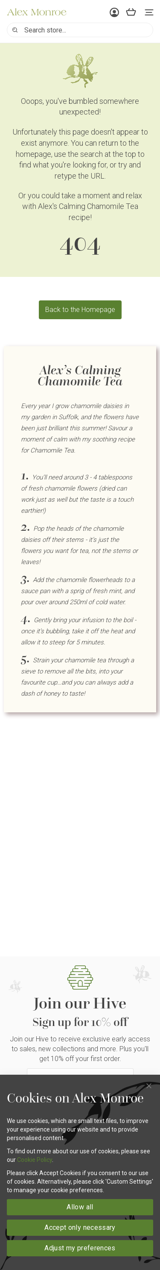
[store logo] (37, 12)
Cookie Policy (34, 1159)
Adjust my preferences (79, 1248)
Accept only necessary (79, 1227)
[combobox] (80, 30)
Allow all (80, 1207)
